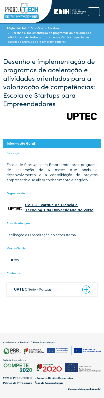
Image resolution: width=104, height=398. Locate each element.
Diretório (37, 28)
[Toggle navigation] (94, 11)
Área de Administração (49, 383)
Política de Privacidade (17, 383)
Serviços (53, 28)
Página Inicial (16, 28)
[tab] (52, 143)
